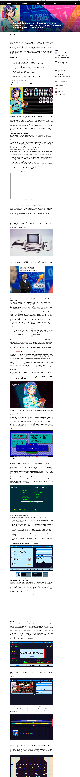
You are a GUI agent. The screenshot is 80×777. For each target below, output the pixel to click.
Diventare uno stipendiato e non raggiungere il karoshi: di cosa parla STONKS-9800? (29, 67)
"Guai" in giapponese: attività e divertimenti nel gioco (24, 72)
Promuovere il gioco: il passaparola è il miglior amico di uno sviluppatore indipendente (30, 64)
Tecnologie (33, 3)
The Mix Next (13, 303)
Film (41, 3)
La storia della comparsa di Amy (19, 71)
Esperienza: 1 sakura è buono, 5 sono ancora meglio (23, 62)
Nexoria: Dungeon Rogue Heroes (36, 166)
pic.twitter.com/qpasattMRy (32, 332)
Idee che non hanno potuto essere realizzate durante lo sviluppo (26, 77)
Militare (54, 3)
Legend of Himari (15, 161)
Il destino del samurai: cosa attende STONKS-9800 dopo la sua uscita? (26, 76)
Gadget (17, 3)
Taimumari (31, 154)
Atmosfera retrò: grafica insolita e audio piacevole (23, 73)
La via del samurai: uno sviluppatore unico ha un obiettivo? (23, 59)
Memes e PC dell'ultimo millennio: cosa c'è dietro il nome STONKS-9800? (28, 63)
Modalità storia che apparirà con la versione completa (24, 79)
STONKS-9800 (31, 47)
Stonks (26, 261)
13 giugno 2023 (44, 334)
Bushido (18, 351)
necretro (37, 257)
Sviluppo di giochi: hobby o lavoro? (20, 61)
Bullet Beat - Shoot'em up (24, 163)
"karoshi (41, 472)
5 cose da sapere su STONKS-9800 (19, 80)
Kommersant (43, 423)
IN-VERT (31, 157)
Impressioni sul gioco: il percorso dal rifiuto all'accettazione (25, 75)
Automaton (25, 313)
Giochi (24, 3)
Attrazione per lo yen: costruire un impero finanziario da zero (25, 68)
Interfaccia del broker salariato (19, 70)
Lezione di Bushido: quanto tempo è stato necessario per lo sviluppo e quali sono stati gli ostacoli (32, 66)
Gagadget (7, 2)
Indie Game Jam (42, 42)
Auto (47, 3)
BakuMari (33, 168)
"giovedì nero (16, 464)
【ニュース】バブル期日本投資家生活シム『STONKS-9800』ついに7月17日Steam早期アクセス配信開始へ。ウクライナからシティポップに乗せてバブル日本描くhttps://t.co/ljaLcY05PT (32, 331)
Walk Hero (23, 170)
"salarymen (46, 416)
